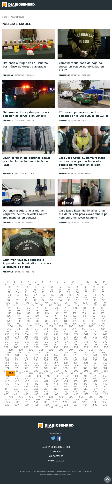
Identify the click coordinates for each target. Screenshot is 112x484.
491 (86, 394)
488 (56, 394)
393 (86, 370)
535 (95, 404)
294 (76, 347)
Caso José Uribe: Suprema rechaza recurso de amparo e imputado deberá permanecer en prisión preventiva (82, 163)
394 (96, 370)
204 (51, 326)
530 (47, 404)
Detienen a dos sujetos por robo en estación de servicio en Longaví (27, 114)
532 (66, 404)
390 (56, 370)
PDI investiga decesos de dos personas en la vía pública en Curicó (83, 114)
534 (85, 404)
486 (36, 394)
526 (7, 404)
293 (66, 347)
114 (32, 305)
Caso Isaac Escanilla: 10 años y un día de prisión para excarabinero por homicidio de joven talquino (84, 214)
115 (41, 305)
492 (96, 394)
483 (6, 394)
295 (86, 347)
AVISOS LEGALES (56, 460)
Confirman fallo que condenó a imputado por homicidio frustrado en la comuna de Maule (28, 263)
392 (76, 370)
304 (71, 349)
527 (17, 404)
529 (37, 404)
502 (91, 397)
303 (61, 349)
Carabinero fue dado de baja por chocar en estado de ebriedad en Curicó (81, 66)
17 (22, 284)
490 (76, 394)
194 (56, 323)
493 (106, 394)
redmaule (8, 75)
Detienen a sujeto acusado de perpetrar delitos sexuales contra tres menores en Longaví (25, 214)
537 (51, 407)
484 (16, 394)
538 (61, 407)
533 (76, 404)
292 (56, 347)
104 (46, 302)
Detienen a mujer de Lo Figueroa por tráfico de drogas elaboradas (25, 65)
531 (56, 404)
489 (66, 394)
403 (81, 373)
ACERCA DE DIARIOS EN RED (56, 447)
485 (26, 394)
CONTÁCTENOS (56, 456)
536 (105, 404)
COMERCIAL (56, 451)
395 (106, 370)
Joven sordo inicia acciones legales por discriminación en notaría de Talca (26, 161)
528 (27, 404)
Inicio (4, 17)
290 (36, 347)
